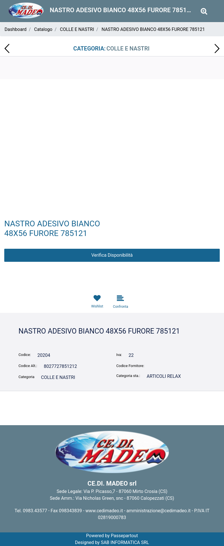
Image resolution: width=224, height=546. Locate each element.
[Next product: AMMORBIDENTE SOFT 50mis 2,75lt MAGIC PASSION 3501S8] (217, 48)
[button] (112, 159)
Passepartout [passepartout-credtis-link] (124, 535)
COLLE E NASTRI (77, 29)
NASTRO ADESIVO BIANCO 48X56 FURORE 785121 (153, 29)
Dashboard (15, 29)
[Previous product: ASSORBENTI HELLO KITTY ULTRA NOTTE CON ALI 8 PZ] (7, 48)
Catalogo (43, 29)
